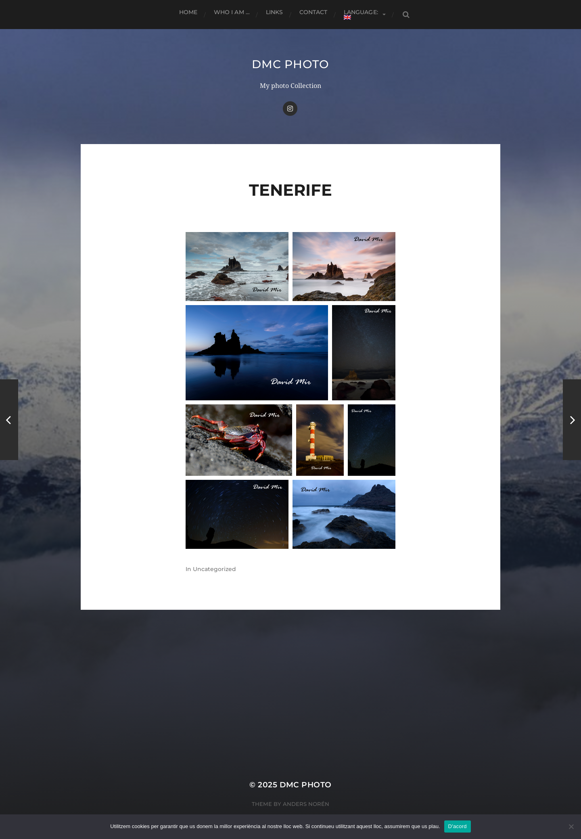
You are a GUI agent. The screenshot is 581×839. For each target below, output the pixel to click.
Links (274, 12)
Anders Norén (306, 804)
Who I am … (232, 12)
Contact (313, 12)
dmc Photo (290, 64)
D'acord (457, 826)
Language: (362, 14)
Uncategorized (214, 569)
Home (188, 12)
